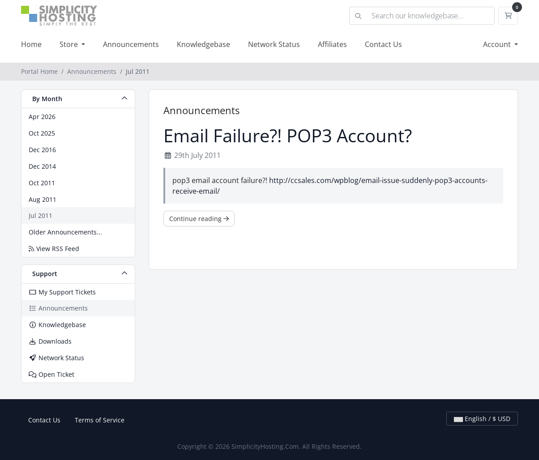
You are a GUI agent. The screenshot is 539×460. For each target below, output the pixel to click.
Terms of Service (99, 420)
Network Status (274, 44)
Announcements (131, 44)
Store (70, 44)
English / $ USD (482, 418)
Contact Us (383, 44)
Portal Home (39, 71)
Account (498, 44)
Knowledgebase (203, 44)
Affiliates (332, 44)
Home (31, 44)
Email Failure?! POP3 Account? (287, 135)
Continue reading (199, 218)
